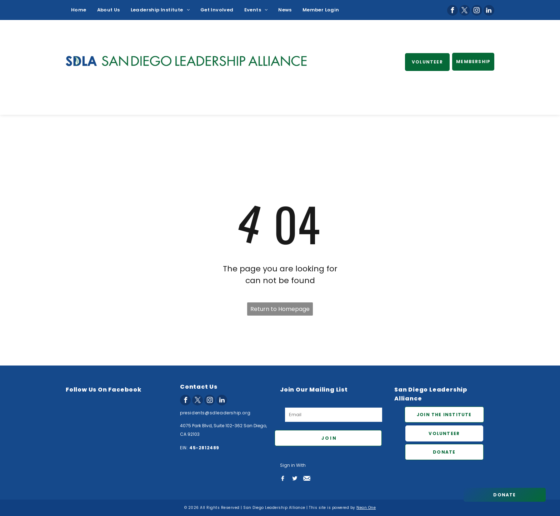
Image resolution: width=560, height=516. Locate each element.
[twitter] (464, 10)
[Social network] (282, 478)
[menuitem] (79, 10)
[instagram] (476, 10)
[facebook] (452, 10)
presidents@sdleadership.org (215, 413)
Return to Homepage (280, 309)
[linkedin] (489, 10)
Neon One (366, 507)
